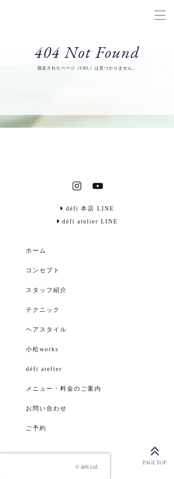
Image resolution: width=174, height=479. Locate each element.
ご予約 (36, 428)
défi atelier (44, 369)
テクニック (43, 310)
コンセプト (43, 270)
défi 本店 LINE (87, 208)
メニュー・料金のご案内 (63, 389)
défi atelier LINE (87, 221)
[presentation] (55, 466)
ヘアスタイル (46, 329)
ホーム (36, 250)
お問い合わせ (46, 408)
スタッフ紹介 (46, 290)
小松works (42, 349)
